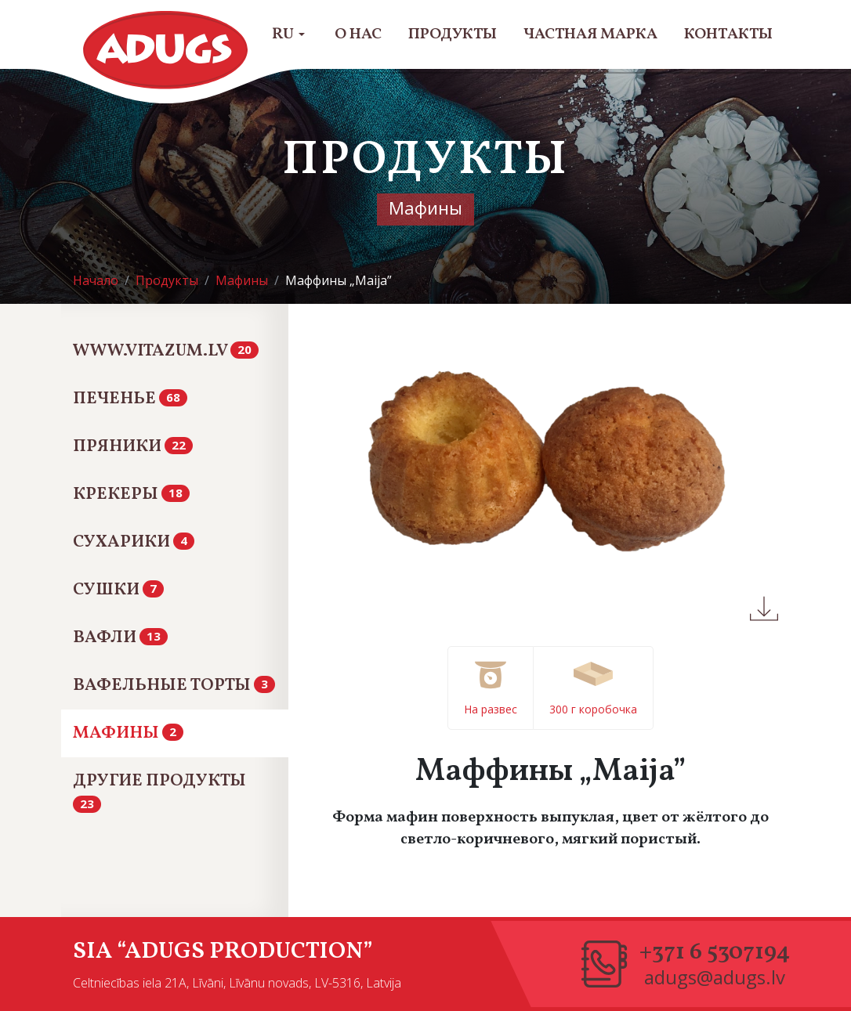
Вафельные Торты (174, 685)
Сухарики (133, 542)
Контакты (728, 34)
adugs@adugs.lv (714, 977)
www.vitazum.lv (166, 351)
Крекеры (131, 494)
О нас (358, 34)
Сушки (118, 590)
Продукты (452, 34)
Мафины (128, 733)
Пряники (133, 447)
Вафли (120, 638)
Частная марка (590, 34)
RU (288, 34)
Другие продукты (159, 790)
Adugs (166, 50)
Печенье (130, 399)
